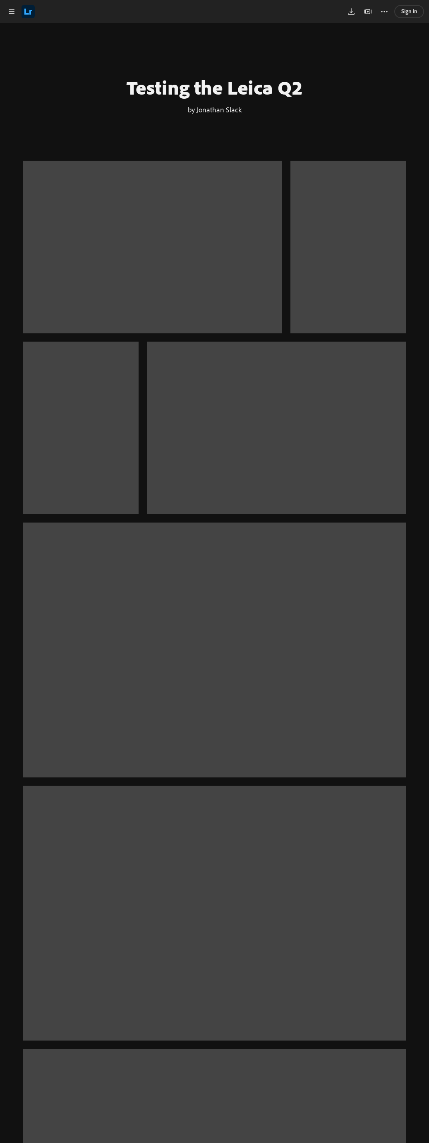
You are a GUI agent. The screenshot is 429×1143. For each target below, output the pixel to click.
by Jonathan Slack (215, 109)
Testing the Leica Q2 (215, 87)
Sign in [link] (409, 11)
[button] (11, 11)
